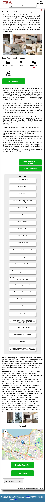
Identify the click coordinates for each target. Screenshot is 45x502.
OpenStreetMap (38, 459)
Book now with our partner (30, 162)
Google (28, 496)
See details (22, 473)
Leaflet (30, 459)
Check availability (13, 81)
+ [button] (5, 431)
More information (30, 168)
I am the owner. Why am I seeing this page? (13, 480)
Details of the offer (22, 465)
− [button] (5, 435)
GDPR (17, 499)
